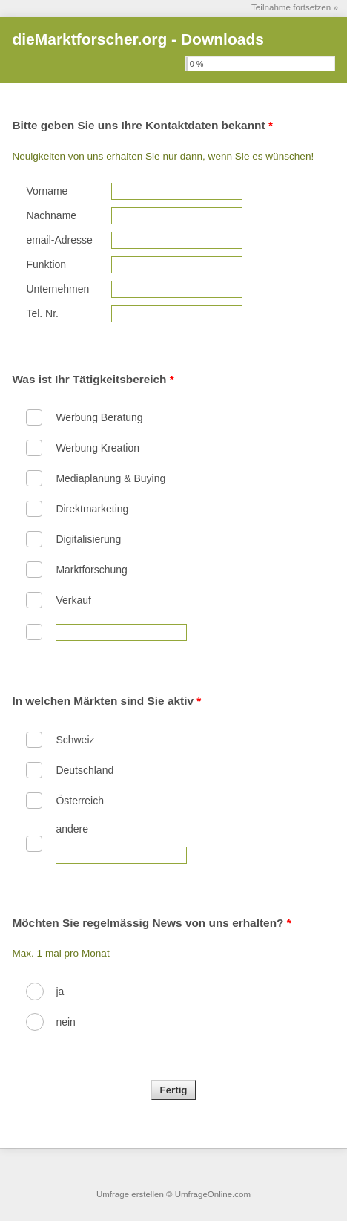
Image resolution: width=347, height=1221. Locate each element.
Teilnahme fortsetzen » (294, 7)
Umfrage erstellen (130, 1194)
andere (72, 829)
